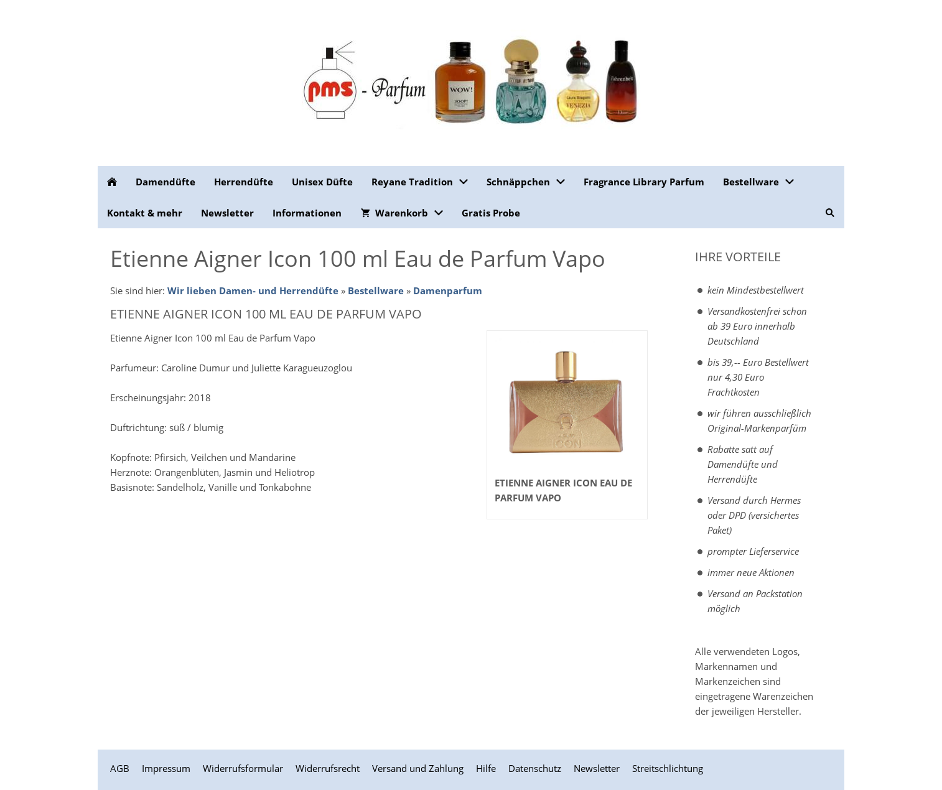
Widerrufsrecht (328, 768)
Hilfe (486, 768)
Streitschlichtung (667, 768)
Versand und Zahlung (418, 768)
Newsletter (597, 768)
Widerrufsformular (243, 768)
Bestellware (376, 290)
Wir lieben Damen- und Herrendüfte (252, 290)
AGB (119, 768)
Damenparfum (447, 290)
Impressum (166, 768)
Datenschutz (534, 768)
